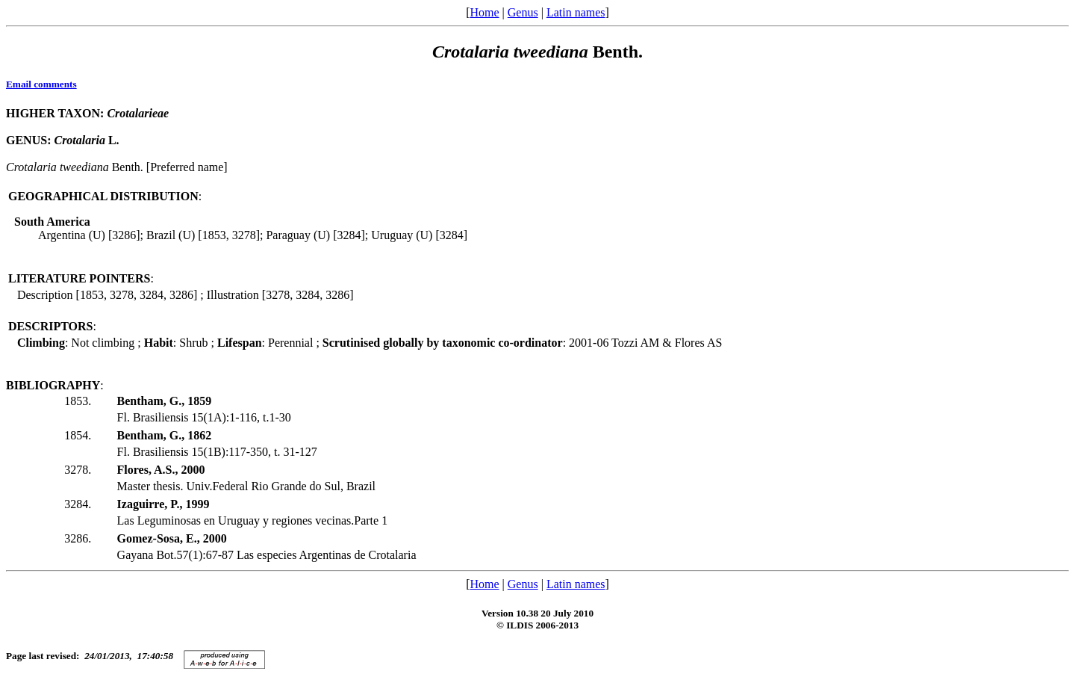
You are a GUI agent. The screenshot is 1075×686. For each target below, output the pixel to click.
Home (484, 12)
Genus (523, 12)
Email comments (41, 84)
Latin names (575, 12)
